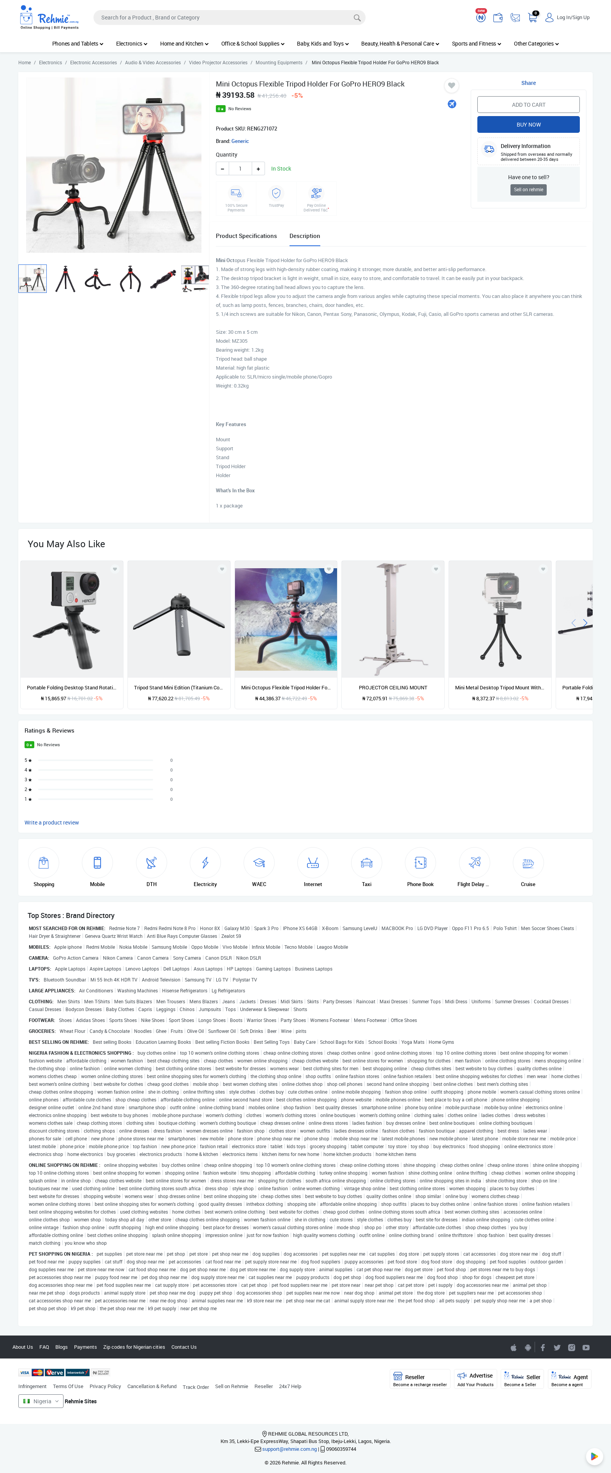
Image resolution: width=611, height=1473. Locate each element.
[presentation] (573, 622)
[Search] (229, 17)
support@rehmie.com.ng (289, 1448)
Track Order (196, 1386)
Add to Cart (529, 104)
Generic (240, 140)
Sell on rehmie (528, 189)
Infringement (32, 1386)
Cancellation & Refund (152, 1386)
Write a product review (52, 822)
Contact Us (184, 1346)
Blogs (61, 1346)
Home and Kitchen (184, 43)
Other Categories (536, 43)
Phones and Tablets (78, 43)
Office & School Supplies (253, 43)
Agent (569, 1379)
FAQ (44, 1346)
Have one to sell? (528, 177)
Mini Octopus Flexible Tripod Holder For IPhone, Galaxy (286, 687)
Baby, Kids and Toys (323, 43)
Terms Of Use (68, 1386)
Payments (85, 1346)
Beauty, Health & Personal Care (400, 43)
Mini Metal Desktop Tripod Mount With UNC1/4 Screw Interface (500, 687)
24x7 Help (290, 1386)
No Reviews (239, 108)
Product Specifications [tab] (246, 236)
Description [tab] (305, 236)
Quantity (226, 154)
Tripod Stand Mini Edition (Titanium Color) (179, 687)
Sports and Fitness (477, 43)
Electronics (132, 43)
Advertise (475, 1379)
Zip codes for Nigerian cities (134, 1346)
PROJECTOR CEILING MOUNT (393, 687)
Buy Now (529, 124)
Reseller (263, 1386)
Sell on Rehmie (231, 1386)
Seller (522, 1379)
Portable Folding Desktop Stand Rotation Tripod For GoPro (72, 687)
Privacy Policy (105, 1386)
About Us (22, 1346)
